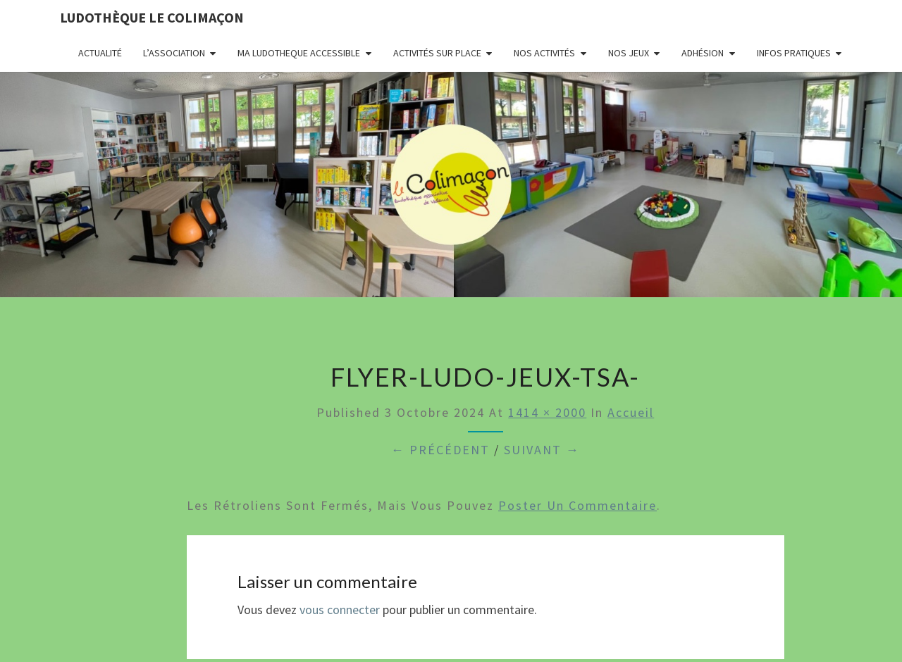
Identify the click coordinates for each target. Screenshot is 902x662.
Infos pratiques (794, 52)
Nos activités (544, 52)
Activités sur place (437, 52)
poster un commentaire (577, 505)
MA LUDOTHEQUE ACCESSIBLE (298, 52)
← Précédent (440, 450)
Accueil (630, 412)
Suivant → (542, 450)
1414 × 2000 (547, 412)
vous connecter (339, 609)
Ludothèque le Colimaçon (152, 17)
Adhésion (702, 52)
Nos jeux (628, 52)
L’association (174, 52)
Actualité (100, 52)
